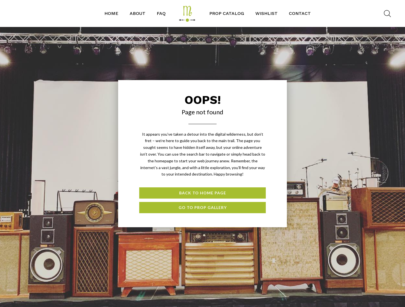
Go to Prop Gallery (203, 207)
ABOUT (137, 13)
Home (111, 13)
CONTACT (300, 13)
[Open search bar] (387, 13)
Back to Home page (202, 192)
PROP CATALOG (226, 13)
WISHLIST (266, 13)
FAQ (161, 13)
